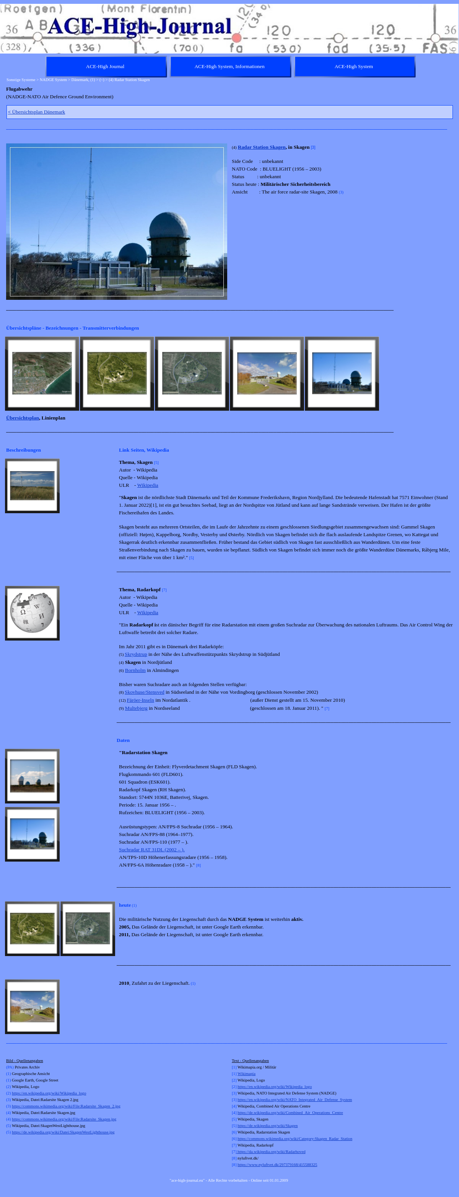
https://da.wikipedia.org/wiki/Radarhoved (270, 1152)
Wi (240, 1074)
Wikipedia (147, 485)
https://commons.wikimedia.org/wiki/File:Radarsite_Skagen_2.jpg (66, 1106)
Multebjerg (136, 708)
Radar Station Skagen (262, 147)
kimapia (249, 1074)
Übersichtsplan (22, 418)
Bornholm (135, 670)
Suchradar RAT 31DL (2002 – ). (152, 849)
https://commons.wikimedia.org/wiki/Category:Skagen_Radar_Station (295, 1139)
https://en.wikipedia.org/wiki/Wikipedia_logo (49, 1093)
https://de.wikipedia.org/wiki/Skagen (268, 1126)
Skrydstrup (136, 654)
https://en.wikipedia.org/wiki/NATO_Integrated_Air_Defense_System (295, 1100)
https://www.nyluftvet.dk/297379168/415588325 (277, 1165)
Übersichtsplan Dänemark (36, 112)
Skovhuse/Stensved (144, 692)
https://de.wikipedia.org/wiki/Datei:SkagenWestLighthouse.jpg (63, 1132)
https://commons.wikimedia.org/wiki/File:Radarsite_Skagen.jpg (64, 1119)
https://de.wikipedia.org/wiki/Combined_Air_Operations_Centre (290, 1113)
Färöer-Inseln (140, 700)
